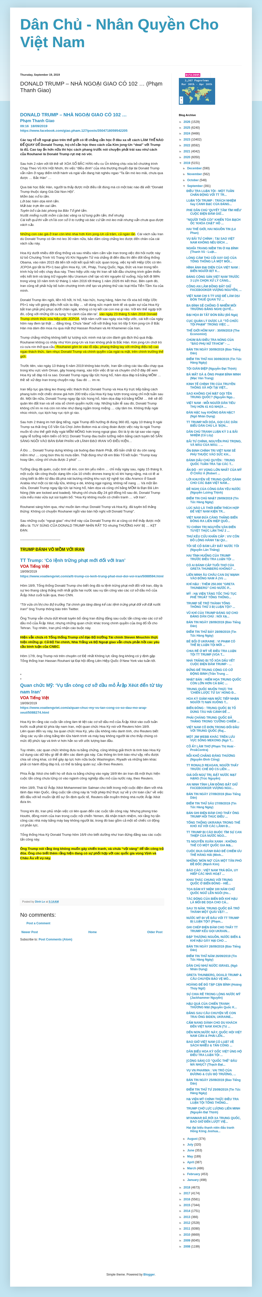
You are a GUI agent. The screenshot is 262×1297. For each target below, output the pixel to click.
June (191, 1150)
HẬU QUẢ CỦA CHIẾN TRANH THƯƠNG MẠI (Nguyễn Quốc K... (211, 1005)
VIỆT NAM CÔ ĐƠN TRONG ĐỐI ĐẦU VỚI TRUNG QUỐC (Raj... (212, 729)
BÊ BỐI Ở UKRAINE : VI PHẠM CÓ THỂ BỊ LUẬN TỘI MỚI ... (210, 643)
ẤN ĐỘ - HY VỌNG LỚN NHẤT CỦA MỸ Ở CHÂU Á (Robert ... (214, 471)
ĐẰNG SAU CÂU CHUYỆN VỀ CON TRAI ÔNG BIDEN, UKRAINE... (211, 1014)
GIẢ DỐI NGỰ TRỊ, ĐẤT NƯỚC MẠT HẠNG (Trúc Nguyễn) (211, 776)
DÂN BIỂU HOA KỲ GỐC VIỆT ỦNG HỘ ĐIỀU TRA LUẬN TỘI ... (214, 1053)
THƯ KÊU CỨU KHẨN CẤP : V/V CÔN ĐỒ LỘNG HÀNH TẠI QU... (212, 538)
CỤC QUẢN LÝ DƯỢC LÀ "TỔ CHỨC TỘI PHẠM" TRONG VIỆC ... (212, 322)
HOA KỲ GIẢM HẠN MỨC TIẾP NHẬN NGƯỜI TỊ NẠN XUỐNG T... (212, 700)
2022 (187, 145)
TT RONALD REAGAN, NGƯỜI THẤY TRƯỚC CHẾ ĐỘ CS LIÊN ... (212, 767)
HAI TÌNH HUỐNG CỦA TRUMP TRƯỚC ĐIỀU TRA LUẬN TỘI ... (210, 557)
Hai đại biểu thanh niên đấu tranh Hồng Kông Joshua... (210, 1129)
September (195, 186)
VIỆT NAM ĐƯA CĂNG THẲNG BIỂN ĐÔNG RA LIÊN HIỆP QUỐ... (212, 519)
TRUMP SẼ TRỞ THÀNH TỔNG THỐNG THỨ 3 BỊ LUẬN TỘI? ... (210, 605)
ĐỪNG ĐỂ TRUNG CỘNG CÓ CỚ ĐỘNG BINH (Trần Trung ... (209, 671)
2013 (187, 1217)
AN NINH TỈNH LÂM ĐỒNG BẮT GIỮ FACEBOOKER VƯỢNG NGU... (212, 786)
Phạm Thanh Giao (37, 121)
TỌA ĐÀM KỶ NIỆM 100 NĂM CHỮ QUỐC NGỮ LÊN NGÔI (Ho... (210, 891)
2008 (187, 1246)
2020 (187, 157)
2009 (187, 1240)
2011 (187, 1228)
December (195, 168)
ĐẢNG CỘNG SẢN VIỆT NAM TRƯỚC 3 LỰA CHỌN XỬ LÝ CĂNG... (212, 278)
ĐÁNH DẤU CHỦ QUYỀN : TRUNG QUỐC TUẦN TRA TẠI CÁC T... (210, 462)
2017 (187, 1193)
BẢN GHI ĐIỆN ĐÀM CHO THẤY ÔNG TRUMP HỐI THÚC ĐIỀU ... (212, 814)
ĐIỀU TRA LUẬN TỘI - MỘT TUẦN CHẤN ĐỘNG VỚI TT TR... (210, 192)
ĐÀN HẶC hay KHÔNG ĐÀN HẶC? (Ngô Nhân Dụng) (210, 414)
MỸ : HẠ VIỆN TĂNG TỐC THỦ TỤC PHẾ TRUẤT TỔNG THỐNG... (211, 595)
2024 (187, 133)
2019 (187, 163)
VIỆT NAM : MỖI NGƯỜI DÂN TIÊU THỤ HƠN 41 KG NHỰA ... (210, 404)
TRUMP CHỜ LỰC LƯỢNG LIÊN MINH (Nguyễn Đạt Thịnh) (213, 1110)
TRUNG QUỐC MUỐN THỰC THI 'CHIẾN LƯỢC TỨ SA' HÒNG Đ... (211, 690)
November (195, 174)
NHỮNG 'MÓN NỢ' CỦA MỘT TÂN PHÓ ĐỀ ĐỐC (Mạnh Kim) (214, 862)
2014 (187, 1211)
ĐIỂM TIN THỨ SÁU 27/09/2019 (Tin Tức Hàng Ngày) (211, 805)
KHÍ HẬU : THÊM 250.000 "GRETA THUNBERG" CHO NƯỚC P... (210, 585)
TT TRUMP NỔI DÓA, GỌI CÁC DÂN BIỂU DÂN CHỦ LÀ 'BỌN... (212, 423)
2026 (187, 122)
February (194, 1174)
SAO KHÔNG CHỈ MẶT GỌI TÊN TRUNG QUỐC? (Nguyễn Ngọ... (210, 395)
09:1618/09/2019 (34, 126)
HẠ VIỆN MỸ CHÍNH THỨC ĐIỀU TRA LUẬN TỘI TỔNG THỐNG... (212, 1100)
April (191, 1162)
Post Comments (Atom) (55, 939)
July (190, 1144)
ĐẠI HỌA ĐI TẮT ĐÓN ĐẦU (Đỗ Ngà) (212, 315)
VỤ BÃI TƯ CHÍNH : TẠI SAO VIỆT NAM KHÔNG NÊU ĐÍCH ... (210, 240)
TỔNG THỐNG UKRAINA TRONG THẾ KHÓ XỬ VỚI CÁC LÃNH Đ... (213, 824)
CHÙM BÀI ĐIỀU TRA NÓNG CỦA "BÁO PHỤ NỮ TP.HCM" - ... (210, 341)
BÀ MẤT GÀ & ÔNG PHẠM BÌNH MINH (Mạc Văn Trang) (213, 376)
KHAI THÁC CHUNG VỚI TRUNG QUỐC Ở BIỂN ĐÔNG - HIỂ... (209, 881)
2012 (187, 1223)
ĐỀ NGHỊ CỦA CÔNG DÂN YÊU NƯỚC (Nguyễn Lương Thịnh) (213, 490)
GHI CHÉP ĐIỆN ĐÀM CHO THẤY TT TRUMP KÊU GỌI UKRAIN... (212, 929)
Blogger (149, 1274)
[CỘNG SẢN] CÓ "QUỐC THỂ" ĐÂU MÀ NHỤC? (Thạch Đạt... (211, 1062)
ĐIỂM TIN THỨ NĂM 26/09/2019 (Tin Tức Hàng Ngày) (211, 957)
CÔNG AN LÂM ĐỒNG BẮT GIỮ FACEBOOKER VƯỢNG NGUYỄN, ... (214, 288)
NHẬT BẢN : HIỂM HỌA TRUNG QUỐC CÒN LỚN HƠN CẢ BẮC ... (213, 681)
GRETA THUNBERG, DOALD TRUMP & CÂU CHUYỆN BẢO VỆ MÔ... (214, 976)
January (193, 1180)
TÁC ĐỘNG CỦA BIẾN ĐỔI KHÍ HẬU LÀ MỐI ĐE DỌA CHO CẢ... (212, 900)
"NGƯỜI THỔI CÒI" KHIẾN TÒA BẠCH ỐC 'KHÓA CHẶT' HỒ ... (213, 221)
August (193, 1139)
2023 (187, 139)
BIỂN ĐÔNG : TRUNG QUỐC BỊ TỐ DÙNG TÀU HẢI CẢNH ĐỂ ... (211, 709)
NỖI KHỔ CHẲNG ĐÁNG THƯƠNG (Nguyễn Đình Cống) (210, 757)
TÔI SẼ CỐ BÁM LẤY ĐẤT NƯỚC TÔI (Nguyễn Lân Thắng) (212, 547)
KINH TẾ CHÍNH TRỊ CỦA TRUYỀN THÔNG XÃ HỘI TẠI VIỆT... (210, 385)
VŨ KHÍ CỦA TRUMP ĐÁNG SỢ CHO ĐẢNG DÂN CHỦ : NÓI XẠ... (212, 614)
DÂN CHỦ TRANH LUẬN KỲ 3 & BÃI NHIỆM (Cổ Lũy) (212, 433)
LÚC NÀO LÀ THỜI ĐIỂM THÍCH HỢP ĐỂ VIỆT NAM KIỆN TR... (212, 509)
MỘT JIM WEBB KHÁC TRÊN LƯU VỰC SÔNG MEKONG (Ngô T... (210, 738)
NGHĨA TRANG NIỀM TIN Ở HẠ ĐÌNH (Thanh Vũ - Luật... (212, 250)
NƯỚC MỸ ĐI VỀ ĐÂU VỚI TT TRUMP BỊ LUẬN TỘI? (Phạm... (212, 919)
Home (92, 932)
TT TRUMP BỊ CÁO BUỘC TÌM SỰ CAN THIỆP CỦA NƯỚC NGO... (214, 833)
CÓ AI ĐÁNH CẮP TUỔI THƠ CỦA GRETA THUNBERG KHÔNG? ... (211, 567)
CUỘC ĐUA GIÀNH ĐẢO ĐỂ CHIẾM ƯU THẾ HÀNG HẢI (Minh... (214, 852)
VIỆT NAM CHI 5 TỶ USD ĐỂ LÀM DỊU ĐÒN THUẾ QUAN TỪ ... (213, 297)
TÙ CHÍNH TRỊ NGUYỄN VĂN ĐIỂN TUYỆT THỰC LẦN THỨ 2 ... (211, 528)
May (190, 1156)
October (193, 180)
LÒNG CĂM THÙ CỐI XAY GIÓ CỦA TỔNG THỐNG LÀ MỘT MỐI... (211, 259)
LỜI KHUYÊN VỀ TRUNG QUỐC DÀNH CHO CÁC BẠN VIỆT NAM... (213, 481)
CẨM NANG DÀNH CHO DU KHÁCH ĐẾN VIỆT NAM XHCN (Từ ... (211, 1024)
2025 (187, 127)
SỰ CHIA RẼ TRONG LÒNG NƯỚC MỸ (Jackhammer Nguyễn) (213, 995)
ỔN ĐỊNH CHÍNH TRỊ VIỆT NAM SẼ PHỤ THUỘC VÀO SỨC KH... (211, 452)
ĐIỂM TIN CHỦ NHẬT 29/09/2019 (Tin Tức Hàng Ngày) (212, 500)
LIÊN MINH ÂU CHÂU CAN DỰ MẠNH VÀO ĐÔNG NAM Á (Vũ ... (212, 576)
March (192, 1168)
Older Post (154, 932)
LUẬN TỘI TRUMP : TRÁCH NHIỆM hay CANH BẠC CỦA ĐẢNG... (211, 202)
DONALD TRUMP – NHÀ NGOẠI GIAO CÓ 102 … (74, 114)
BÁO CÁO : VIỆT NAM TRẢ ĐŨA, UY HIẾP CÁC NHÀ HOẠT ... (212, 872)
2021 (187, 151)
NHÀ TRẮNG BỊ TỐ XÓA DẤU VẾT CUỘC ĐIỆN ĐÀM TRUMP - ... (210, 662)
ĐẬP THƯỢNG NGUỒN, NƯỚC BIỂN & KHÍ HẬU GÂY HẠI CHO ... (213, 938)
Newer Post (29, 932)
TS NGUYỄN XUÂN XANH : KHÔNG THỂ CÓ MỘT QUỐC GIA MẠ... (211, 843)
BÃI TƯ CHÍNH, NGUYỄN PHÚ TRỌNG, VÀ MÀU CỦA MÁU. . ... (214, 443)
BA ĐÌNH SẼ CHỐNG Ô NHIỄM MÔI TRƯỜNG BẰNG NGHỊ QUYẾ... (211, 307)
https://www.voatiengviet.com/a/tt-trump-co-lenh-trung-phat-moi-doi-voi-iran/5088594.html (91, 576)
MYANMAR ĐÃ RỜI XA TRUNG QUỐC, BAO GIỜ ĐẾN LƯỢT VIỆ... (213, 1119)
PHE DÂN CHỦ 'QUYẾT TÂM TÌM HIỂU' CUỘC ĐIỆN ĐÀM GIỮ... (214, 211)
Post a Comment (38, 923)
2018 (187, 1187)
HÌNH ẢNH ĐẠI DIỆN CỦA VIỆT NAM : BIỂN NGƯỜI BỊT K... (213, 269)
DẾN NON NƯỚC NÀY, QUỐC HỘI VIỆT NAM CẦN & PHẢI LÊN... (214, 1034)
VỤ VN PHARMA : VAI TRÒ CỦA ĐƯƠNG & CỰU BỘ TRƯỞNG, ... (211, 1072)
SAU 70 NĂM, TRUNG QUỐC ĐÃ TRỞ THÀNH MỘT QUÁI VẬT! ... (213, 910)
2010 (187, 1234)
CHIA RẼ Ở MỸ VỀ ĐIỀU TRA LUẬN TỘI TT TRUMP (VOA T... (211, 652)
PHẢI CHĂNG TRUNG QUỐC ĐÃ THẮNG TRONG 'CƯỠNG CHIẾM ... (213, 719)
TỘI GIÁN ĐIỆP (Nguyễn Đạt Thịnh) (211, 368)
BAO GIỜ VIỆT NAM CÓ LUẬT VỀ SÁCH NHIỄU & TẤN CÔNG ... (210, 1043)
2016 (187, 1199)
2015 (187, 1205)
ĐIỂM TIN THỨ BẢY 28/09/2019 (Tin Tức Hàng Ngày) (211, 633)
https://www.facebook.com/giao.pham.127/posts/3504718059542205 (73, 130)
